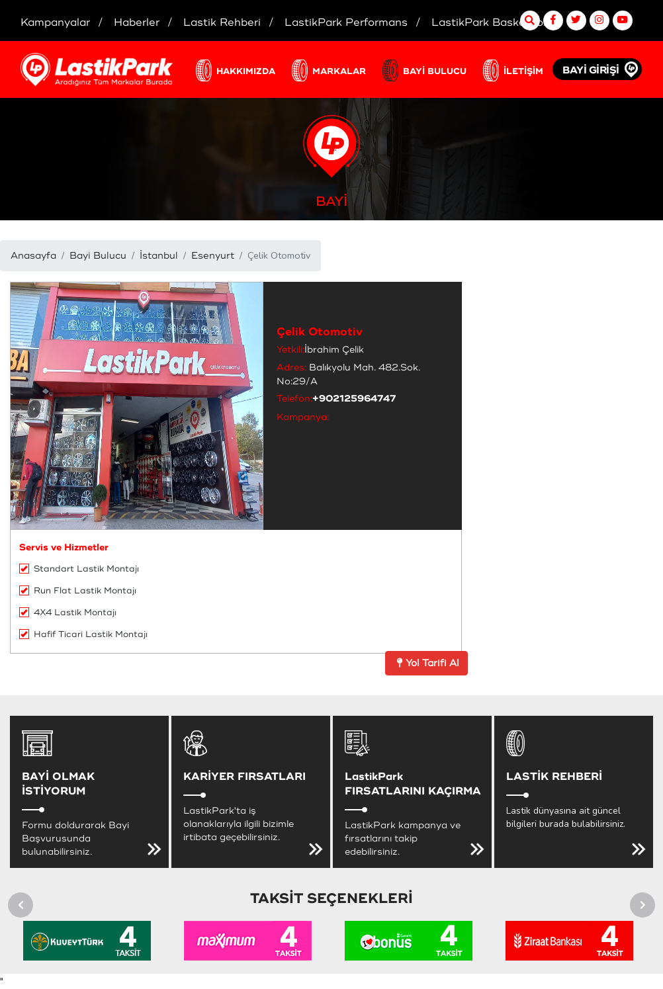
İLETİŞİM (523, 71)
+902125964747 (354, 398)
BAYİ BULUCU (434, 71)
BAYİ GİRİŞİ (590, 70)
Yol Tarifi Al (426, 663)
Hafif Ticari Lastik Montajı (83, 634)
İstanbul (159, 255)
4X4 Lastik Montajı (67, 612)
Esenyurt (212, 255)
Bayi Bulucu (97, 255)
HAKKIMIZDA (245, 71)
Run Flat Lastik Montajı (77, 590)
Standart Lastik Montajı (79, 569)
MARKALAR (339, 71)
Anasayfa (33, 255)
